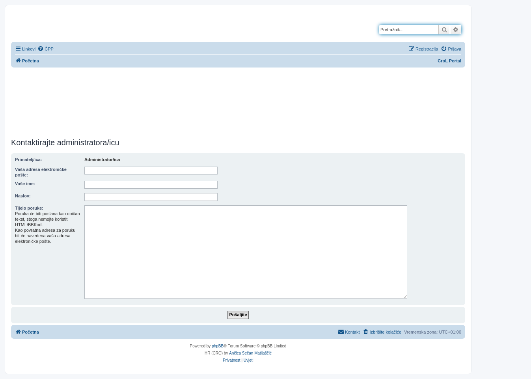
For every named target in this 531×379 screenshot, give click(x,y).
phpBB (218, 346)
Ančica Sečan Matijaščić (250, 353)
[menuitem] (45, 49)
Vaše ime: (25, 183)
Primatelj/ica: (28, 159)
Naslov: (23, 195)
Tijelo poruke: (29, 208)
